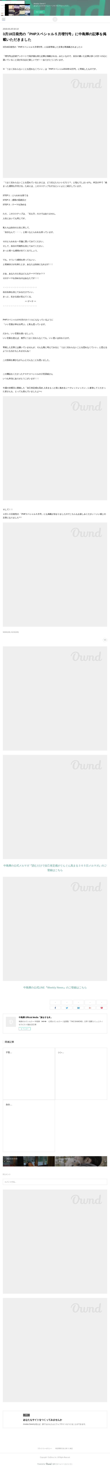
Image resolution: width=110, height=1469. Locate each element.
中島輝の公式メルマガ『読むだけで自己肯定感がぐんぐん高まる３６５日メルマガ (51, 865)
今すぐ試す (39, 12)
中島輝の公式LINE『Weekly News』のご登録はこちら (55, 987)
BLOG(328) (15, 632)
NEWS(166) (6, 632)
